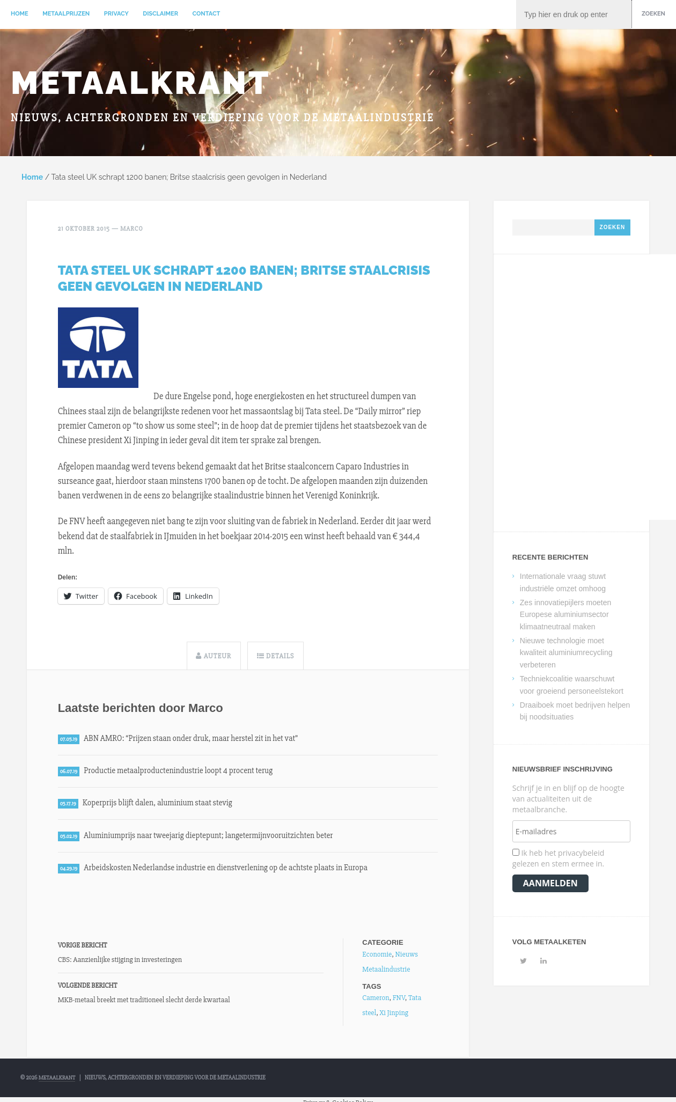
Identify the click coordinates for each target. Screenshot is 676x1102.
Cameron (375, 999)
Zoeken (653, 13)
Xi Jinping (393, 1014)
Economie (377, 955)
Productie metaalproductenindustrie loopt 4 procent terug (181, 771)
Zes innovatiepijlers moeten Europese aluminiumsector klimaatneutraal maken (565, 615)
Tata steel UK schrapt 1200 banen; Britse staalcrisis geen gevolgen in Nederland (244, 277)
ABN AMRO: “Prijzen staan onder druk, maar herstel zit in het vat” (194, 738)
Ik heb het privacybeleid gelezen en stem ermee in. (558, 858)
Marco (131, 229)
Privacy (116, 13)
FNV (399, 999)
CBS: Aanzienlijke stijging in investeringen (120, 961)
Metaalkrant (140, 82)
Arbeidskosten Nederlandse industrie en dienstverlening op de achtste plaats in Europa (230, 870)
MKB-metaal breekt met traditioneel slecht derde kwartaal (144, 1002)
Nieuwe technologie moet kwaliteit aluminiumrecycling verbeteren (566, 653)
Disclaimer (160, 13)
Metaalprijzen (66, 13)
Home (19, 13)
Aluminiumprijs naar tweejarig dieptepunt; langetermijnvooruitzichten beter (213, 837)
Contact (207, 13)
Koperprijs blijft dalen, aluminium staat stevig (160, 804)
